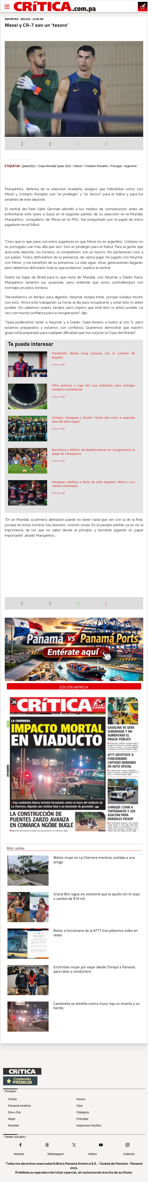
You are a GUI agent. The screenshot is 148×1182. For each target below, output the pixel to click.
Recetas (13, 1125)
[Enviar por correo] (106, 144)
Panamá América (19, 1105)
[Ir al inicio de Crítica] (55, 6)
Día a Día (14, 1112)
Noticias (19, 1154)
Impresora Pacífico (88, 1125)
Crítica (12, 1099)
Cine (79, 1105)
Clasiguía (82, 1112)
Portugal (116, 166)
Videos (92, 1154)
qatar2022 (28, 166)
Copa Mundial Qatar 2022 (54, 166)
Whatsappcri (55, 1154)
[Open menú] (7, 7)
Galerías (129, 1154)
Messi (78, 166)
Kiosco (80, 1099)
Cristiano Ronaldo (96, 166)
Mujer (12, 1119)
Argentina (130, 166)
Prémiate (82, 1119)
